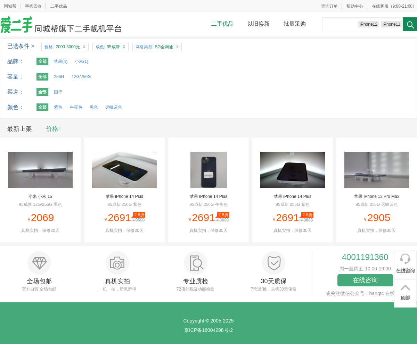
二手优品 (58, 6)
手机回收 (33, 6)
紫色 (58, 107)
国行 (58, 92)
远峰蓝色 (113, 107)
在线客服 (380, 6)
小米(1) (81, 61)
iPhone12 (368, 24)
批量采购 (295, 24)
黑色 (94, 107)
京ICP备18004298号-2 (208, 330)
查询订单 (329, 6)
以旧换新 (258, 24)
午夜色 (76, 107)
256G (59, 76)
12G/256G (81, 76)
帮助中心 (354, 6)
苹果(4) (60, 61)
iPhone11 (391, 24)
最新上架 (19, 128)
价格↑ (54, 128)
